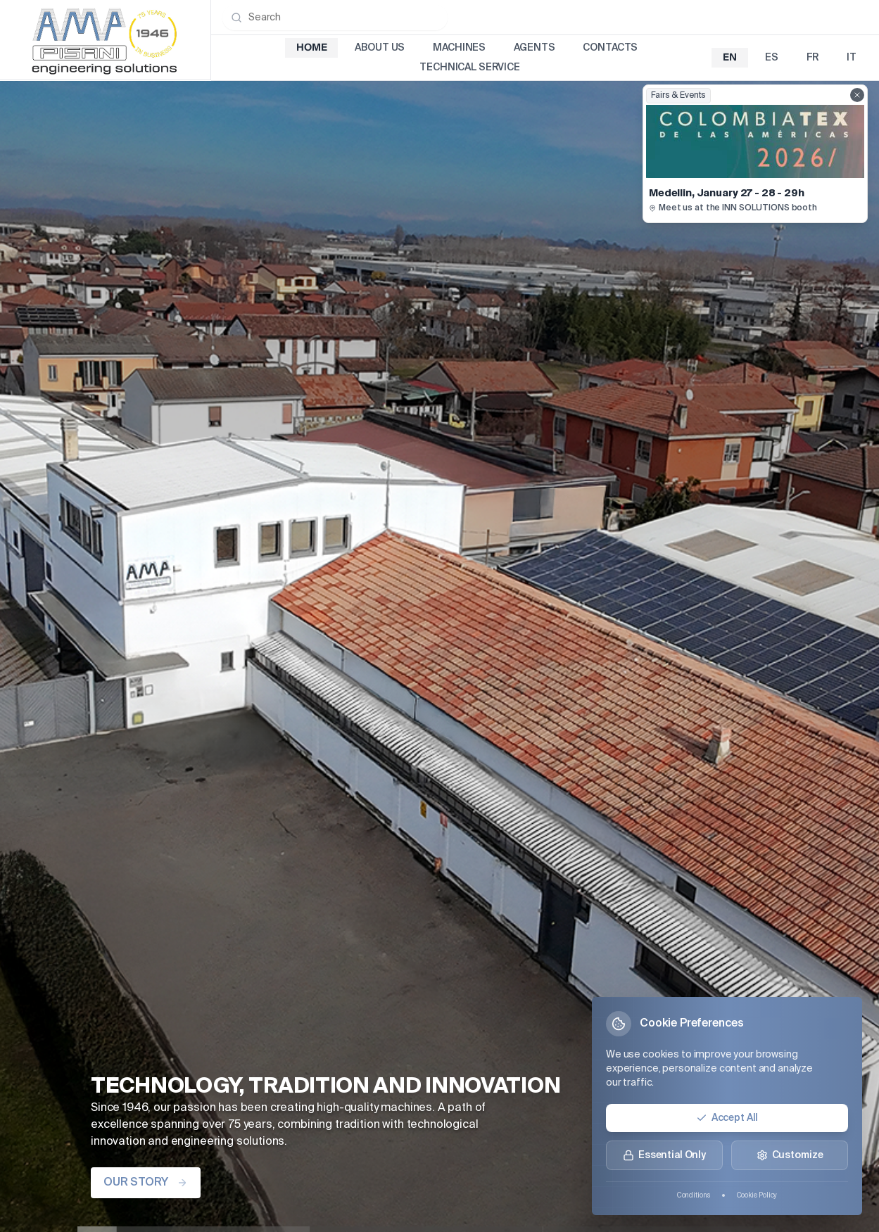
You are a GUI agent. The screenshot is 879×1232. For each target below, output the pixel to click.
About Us (380, 48)
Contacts (610, 48)
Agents (534, 48)
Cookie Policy (757, 1195)
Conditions (693, 1195)
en (730, 57)
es (771, 58)
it (851, 58)
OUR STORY (145, 1182)
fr (813, 58)
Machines (459, 48)
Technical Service (469, 67)
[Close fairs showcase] (857, 95)
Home (311, 47)
